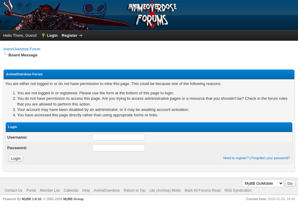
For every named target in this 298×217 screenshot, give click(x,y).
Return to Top (134, 190)
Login (52, 35)
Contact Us (13, 190)
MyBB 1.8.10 (31, 199)
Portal (31, 190)
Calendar (71, 190)
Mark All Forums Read (203, 190)
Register (69, 35)
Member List (50, 190)
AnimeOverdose (107, 190)
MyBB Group (73, 199)
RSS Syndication (238, 190)
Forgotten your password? (270, 158)
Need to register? (236, 158)
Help (86, 190)
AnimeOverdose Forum (21, 49)
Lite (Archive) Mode (165, 190)
